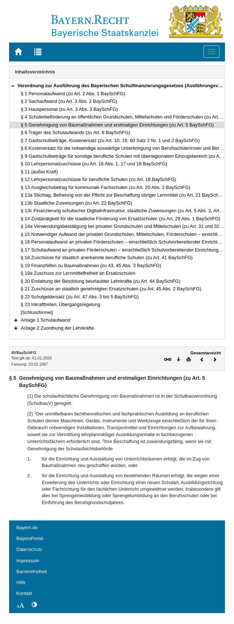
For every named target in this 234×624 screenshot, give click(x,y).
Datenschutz (29, 549)
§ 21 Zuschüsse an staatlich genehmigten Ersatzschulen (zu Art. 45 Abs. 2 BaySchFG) (111, 288)
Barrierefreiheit (31, 571)
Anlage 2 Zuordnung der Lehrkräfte (57, 328)
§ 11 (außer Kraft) (39, 171)
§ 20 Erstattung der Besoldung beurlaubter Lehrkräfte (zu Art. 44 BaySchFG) (100, 281)
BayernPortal (29, 538)
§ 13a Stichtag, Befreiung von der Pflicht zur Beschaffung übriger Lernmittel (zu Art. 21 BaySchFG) (123, 195)
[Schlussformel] (37, 312)
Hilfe (21, 582)
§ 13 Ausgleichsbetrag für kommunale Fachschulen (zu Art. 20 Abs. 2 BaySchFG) (105, 187)
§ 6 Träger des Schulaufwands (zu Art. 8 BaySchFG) (75, 132)
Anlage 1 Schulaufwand (45, 320)
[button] (13, 85)
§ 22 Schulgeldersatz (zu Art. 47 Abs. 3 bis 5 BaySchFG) (80, 296)
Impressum (27, 560)
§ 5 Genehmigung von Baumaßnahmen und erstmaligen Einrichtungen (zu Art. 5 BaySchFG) (117, 125)
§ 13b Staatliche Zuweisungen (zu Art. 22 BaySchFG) (76, 203)
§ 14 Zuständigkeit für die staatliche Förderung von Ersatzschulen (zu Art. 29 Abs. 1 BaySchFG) (120, 218)
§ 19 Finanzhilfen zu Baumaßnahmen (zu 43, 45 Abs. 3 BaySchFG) (91, 265)
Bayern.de (26, 527)
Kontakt (24, 593)
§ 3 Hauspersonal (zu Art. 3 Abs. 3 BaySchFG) (69, 109)
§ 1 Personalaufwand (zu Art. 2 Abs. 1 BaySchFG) (73, 93)
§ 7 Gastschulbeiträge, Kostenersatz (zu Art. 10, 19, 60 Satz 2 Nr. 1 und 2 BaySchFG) (110, 140)
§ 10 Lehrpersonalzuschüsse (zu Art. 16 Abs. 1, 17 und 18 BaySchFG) (94, 163)
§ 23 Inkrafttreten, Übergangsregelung (60, 304)
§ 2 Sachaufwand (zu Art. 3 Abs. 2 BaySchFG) (69, 101)
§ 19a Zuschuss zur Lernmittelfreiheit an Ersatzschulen (78, 273)
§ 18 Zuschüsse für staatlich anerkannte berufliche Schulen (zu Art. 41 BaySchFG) (107, 257)
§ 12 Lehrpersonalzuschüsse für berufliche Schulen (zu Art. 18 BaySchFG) (98, 179)
